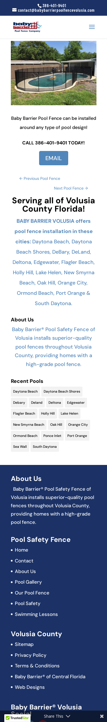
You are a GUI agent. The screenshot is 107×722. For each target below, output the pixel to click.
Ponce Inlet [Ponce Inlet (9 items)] (52, 435)
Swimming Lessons (36, 614)
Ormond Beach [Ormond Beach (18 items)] (25, 435)
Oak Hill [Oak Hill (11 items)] (56, 424)
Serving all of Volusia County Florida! (53, 204)
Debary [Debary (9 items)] (19, 402)
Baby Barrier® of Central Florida (50, 676)
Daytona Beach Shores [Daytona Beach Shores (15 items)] (62, 391)
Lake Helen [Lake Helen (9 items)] (69, 413)
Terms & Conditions (37, 666)
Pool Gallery (28, 582)
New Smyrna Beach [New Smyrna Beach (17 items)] (28, 424)
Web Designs (30, 687)
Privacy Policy (31, 655)
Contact (24, 561)
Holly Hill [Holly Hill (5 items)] (48, 413)
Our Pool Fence (32, 593)
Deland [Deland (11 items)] (37, 402)
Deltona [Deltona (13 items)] (55, 402)
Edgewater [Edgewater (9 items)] (76, 402)
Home (21, 550)
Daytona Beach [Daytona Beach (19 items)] (25, 391)
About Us (25, 571)
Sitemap (24, 644)
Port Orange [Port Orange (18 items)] (77, 435)
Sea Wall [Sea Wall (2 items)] (20, 446)
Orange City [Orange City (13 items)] (78, 424)
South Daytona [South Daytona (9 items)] (45, 446)
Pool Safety (28, 603)
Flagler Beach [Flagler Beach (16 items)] (24, 413)
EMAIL (53, 158)
